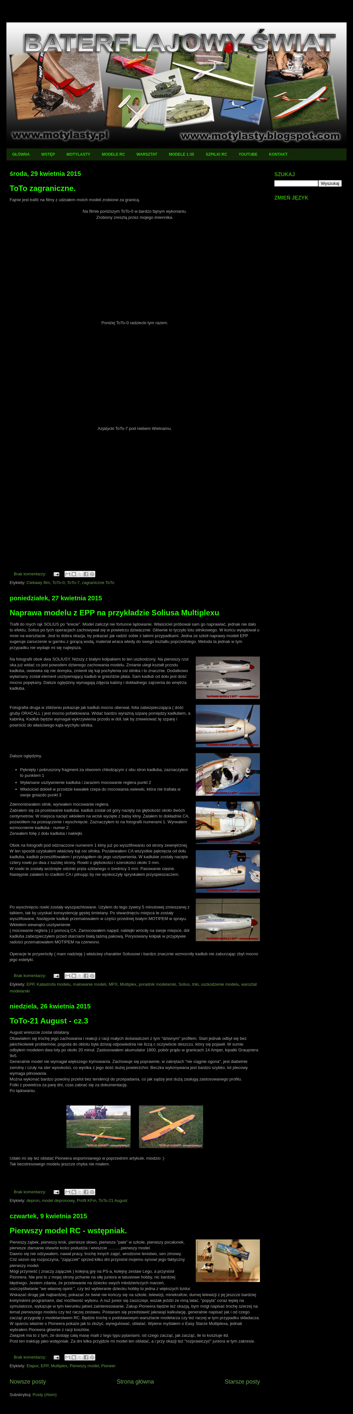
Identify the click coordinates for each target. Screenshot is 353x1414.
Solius (184, 984)
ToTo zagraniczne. (43, 188)
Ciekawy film (38, 582)
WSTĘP (48, 154)
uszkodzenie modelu (220, 984)
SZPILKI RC (216, 154)
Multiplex (128, 984)
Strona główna (135, 1381)
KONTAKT (278, 154)
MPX (112, 984)
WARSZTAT (146, 154)
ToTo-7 (73, 582)
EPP (30, 984)
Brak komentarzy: (30, 573)
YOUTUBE (248, 154)
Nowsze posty (28, 1381)
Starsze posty (242, 1381)
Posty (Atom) (45, 1394)
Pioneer (108, 1365)
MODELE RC (113, 154)
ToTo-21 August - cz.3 (49, 1020)
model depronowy (58, 1200)
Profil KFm (86, 1200)
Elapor (33, 1365)
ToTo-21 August (113, 1200)
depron (33, 1200)
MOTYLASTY (78, 154)
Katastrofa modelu (54, 984)
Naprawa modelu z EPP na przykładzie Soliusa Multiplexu (114, 612)
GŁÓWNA (21, 154)
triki (195, 984)
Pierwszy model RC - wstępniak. (68, 1230)
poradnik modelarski (157, 984)
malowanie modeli (89, 984)
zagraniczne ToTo (98, 582)
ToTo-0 (58, 582)
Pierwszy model (84, 1365)
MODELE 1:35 (181, 154)
